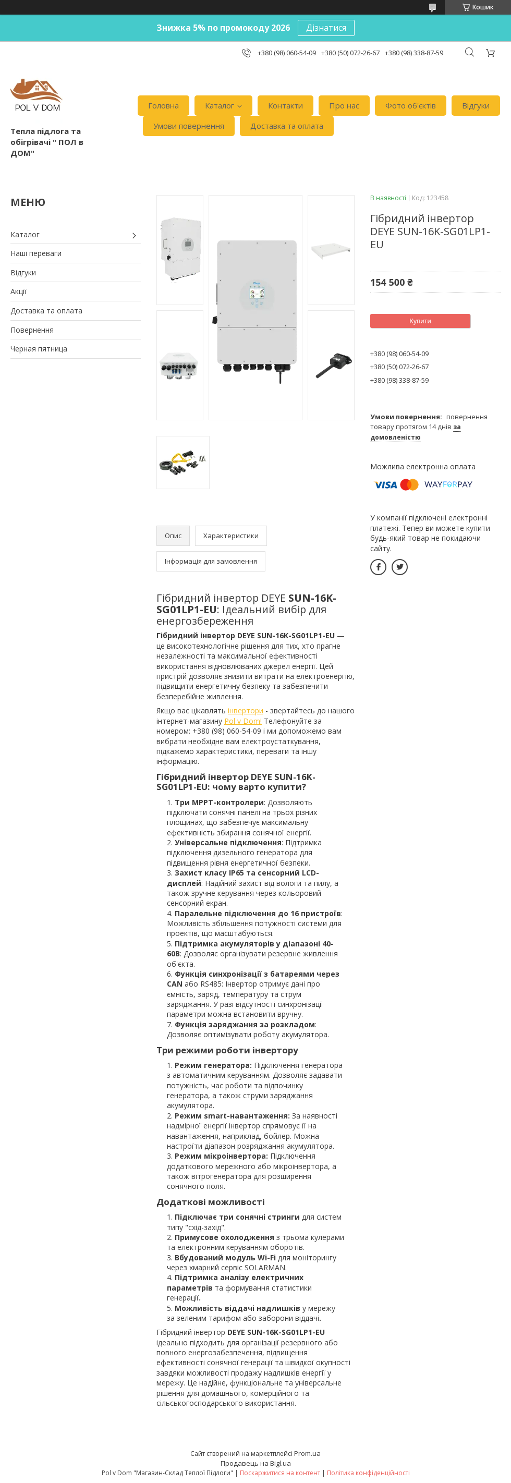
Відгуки (476, 105)
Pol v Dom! (243, 721)
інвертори (245, 710)
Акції (18, 291)
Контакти (285, 105)
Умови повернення (188, 125)
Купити (420, 321)
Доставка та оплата (286, 125)
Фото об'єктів (410, 105)
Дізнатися (326, 27)
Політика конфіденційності (368, 1472)
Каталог (219, 105)
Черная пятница (38, 349)
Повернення (32, 330)
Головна (163, 105)
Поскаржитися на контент (280, 1472)
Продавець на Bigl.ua (256, 1463)
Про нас (344, 105)
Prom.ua (307, 1453)
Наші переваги (36, 253)
